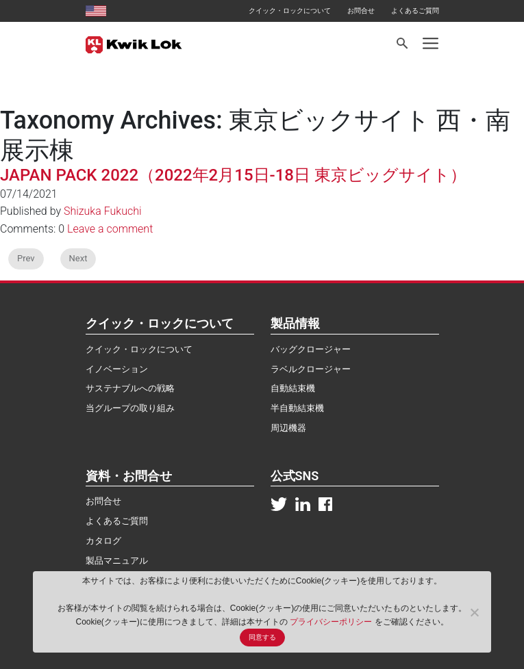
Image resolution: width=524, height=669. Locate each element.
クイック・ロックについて (290, 10)
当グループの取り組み (130, 408)
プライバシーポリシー (332, 622)
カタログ (103, 541)
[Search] (403, 43)
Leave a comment (110, 228)
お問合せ (361, 10)
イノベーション (117, 369)
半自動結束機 (297, 408)
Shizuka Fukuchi (103, 211)
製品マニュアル (117, 560)
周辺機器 (288, 428)
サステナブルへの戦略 (130, 388)
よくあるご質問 (415, 10)
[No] (474, 612)
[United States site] (96, 10)
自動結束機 (293, 388)
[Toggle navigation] (430, 44)
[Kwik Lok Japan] (134, 43)
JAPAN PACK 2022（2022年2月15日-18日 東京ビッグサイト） (233, 175)
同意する (262, 637)
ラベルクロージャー (311, 369)
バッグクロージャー (311, 349)
